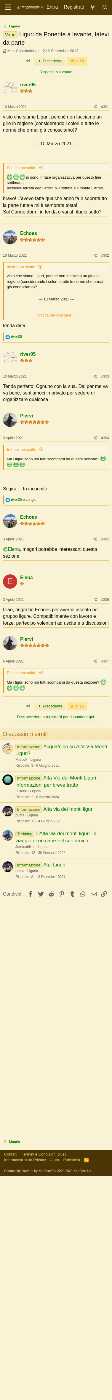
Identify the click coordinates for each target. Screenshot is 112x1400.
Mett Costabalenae (23, 51)
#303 (105, 432)
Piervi (26, 471)
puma (19, 927)
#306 (105, 711)
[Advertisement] (56, 250)
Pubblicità (71, 1271)
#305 (105, 595)
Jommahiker (25, 958)
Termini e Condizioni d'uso (44, 1265)
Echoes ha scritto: (22, 168)
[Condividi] (95, 107)
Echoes (28, 288)
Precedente (50, 61)
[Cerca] (105, 7)
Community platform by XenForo (48, 1282)
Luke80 (21, 902)
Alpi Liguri (54, 976)
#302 (105, 311)
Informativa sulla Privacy (25, 1271)
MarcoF (21, 871)
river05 (28, 84)
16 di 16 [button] (77, 61)
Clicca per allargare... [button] (56, 371)
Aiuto (54, 1271)
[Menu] (8, 7)
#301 (105, 107)
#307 (105, 773)
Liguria (36, 871)
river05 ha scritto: (21, 322)
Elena (26, 688)
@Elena (11, 604)
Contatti (10, 1265)
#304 (105, 494)
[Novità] (93, 7)
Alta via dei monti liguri (68, 920)
